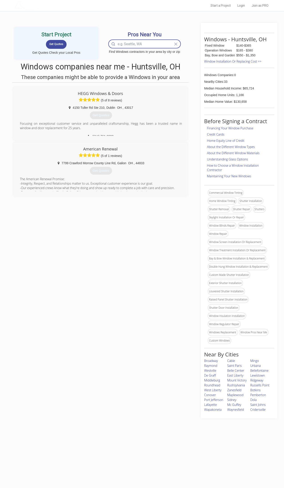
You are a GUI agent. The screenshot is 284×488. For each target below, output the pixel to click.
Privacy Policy (201, 455)
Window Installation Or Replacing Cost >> (232, 61)
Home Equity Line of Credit (225, 140)
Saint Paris (234, 366)
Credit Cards (215, 134)
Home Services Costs (70, 450)
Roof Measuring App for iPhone (138, 465)
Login (241, 5)
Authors (198, 460)
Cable (231, 361)
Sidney (232, 400)
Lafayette (210, 405)
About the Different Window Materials (233, 153)
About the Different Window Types (231, 147)
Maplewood (235, 395)
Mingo (254, 361)
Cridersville (258, 409)
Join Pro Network (129, 450)
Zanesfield (234, 390)
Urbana (255, 366)
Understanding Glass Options (227, 159)
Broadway (211, 361)
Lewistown (257, 375)
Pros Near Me (65, 455)
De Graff (210, 375)
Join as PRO (260, 5)
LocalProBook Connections (210, 465)
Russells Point (259, 385)
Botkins (255, 390)
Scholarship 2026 (204, 450)
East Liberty (235, 375)
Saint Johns (258, 405)
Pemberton (258, 395)
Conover (210, 395)
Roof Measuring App (131, 460)
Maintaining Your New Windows (229, 176)
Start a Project (221, 5)
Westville (210, 370)
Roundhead (212, 385)
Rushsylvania (236, 385)
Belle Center (235, 370)
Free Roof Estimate (69, 465)
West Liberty (212, 390)
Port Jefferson (213, 400)
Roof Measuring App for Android (138, 470)
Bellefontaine (259, 370)
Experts (123, 455)
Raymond (210, 366)
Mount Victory (237, 380)
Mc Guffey (234, 405)
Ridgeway (256, 380)
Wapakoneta (213, 409)
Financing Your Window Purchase (230, 128)
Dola (253, 400)
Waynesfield (235, 409)
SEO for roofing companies (209, 470)
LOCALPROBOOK (40, 5)
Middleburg (212, 380)
